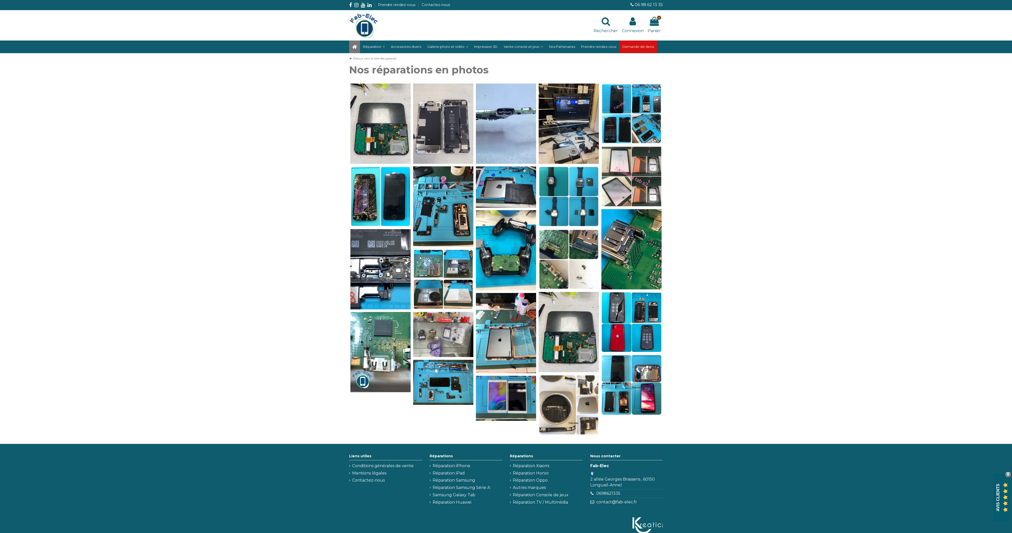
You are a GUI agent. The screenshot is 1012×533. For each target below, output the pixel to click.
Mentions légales (369, 473)
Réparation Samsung (454, 480)
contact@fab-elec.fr (616, 502)
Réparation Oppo (530, 480)
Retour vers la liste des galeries (374, 58)
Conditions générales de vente (383, 465)
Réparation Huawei (452, 502)
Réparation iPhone (451, 465)
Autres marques (529, 487)
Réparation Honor (531, 473)
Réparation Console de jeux (540, 494)
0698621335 (608, 493)
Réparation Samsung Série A (461, 487)
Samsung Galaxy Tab (454, 494)
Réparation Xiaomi (531, 465)
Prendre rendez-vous (397, 5)
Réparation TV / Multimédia (540, 502)
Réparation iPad (449, 473)
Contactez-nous (436, 5)
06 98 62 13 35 (649, 4)
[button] (447, 47)
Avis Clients (998, 497)
